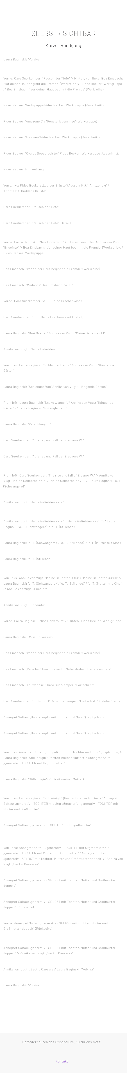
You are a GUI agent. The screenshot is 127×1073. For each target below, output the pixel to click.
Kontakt (61, 1061)
